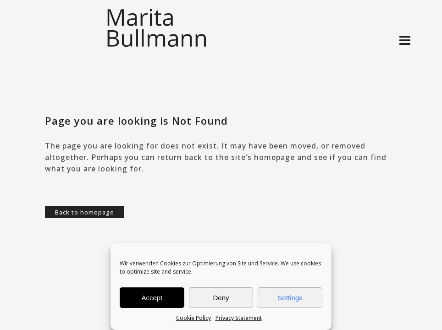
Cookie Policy (193, 318)
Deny (221, 298)
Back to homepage (84, 212)
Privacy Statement (238, 318)
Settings (290, 298)
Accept (151, 298)
